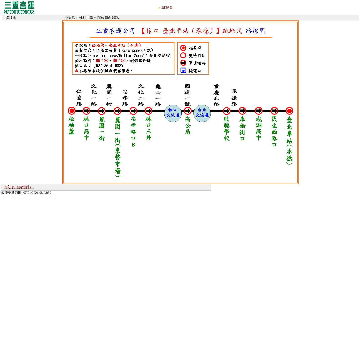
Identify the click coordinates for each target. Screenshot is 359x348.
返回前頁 (166, 7)
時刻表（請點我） (18, 187)
